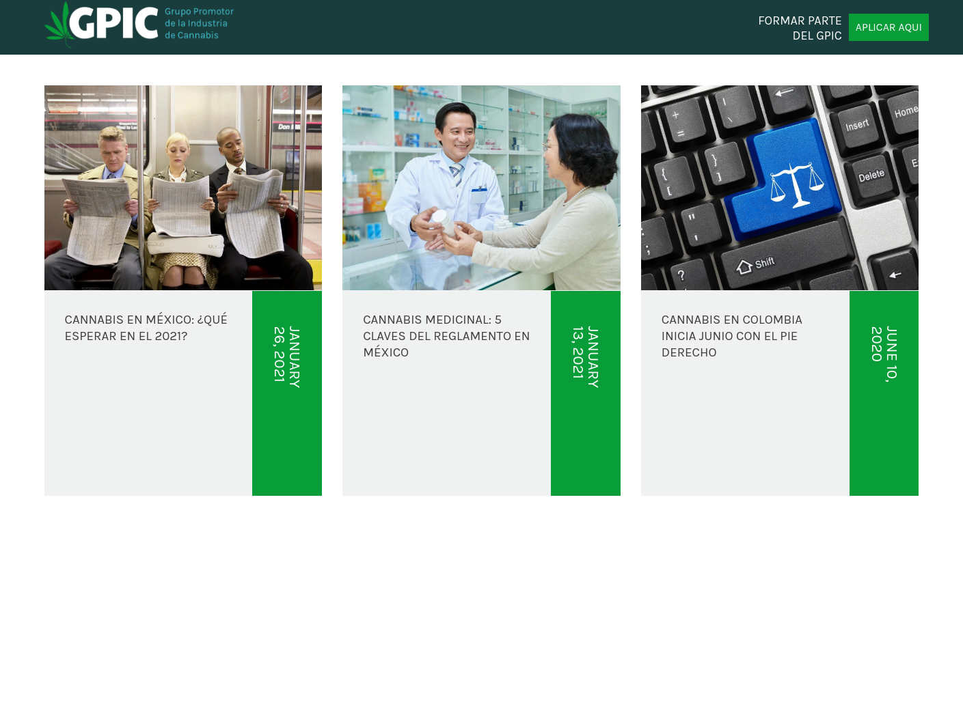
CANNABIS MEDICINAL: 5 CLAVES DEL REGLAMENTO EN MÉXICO (446, 336)
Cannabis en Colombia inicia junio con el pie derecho (732, 336)
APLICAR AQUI (889, 26)
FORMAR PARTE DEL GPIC (800, 27)
